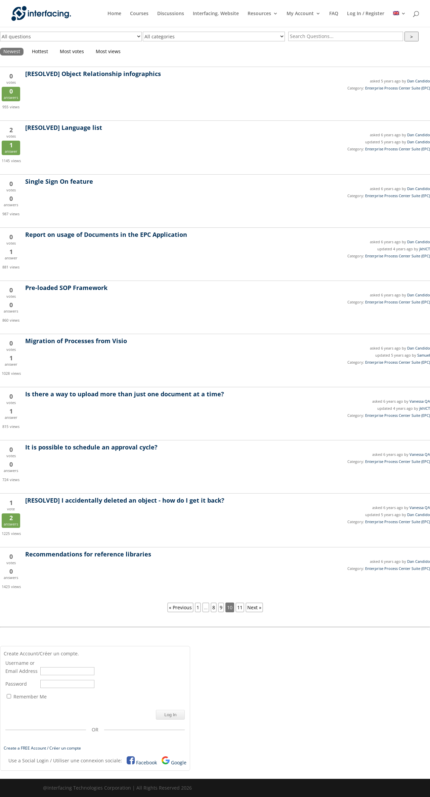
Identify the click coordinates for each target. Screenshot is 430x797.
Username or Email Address (21, 667)
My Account (300, 13)
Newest (11, 51)
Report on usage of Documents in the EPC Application (106, 234)
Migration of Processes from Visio (76, 341)
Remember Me (27, 696)
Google (178, 762)
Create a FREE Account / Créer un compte (42, 748)
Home (114, 13)
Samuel (423, 355)
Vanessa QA (420, 401)
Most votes (72, 51)
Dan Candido (418, 80)
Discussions (170, 13)
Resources (259, 13)
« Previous (180, 607)
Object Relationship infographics (93, 74)
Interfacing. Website (216, 13)
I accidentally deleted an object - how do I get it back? (124, 500)
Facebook (146, 762)
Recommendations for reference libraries (88, 554)
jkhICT (424, 248)
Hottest (40, 51)
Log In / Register (365, 13)
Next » (254, 607)
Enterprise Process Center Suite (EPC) (397, 87)
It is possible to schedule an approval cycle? (91, 447)
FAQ (333, 13)
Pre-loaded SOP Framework (66, 288)
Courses (139, 13)
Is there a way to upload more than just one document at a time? (124, 394)
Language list (63, 127)
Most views (108, 51)
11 (240, 607)
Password (16, 684)
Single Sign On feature (59, 181)
